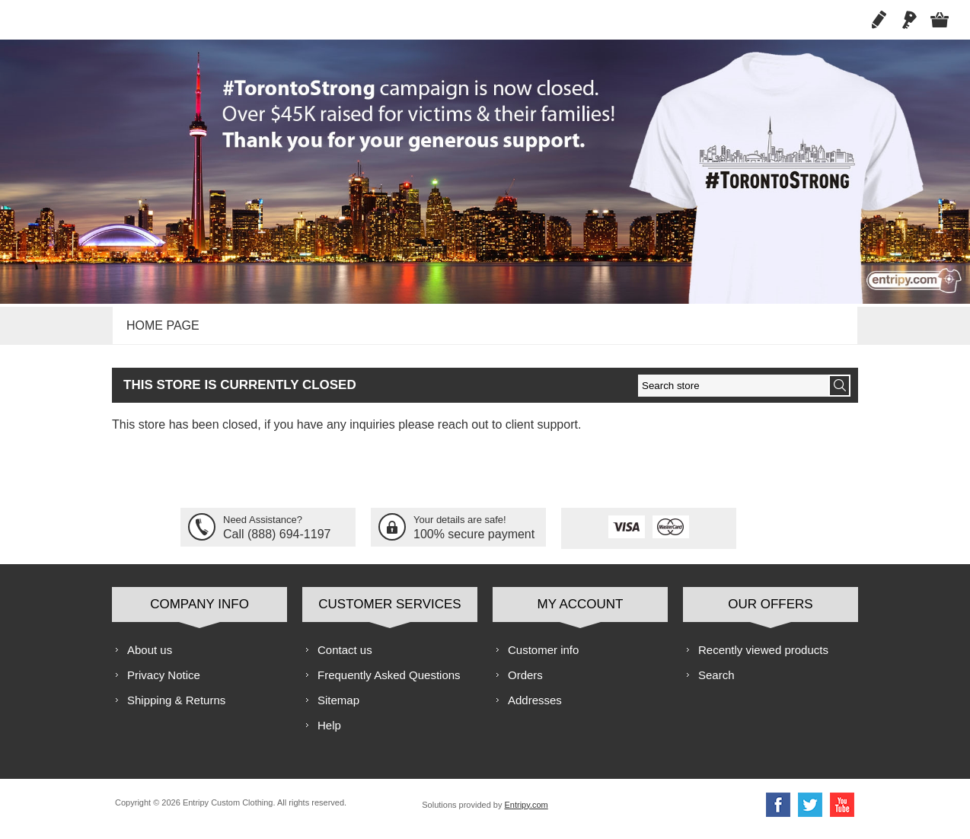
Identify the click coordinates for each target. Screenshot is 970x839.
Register (878, 19)
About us (149, 658)
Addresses (535, 708)
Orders (525, 683)
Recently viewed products (763, 658)
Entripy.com (525, 813)
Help (329, 733)
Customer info (543, 658)
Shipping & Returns (176, 708)
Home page (160, 329)
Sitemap (338, 708)
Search (716, 683)
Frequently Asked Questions (389, 683)
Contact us (344, 658)
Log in (909, 19)
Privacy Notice (163, 683)
